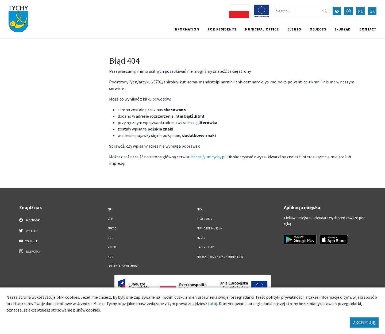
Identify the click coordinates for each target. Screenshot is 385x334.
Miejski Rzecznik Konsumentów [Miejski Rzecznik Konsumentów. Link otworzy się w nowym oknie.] (220, 257)
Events (294, 29)
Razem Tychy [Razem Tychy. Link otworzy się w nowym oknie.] (205, 247)
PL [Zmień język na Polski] (360, 11)
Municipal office (262, 29)
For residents (222, 29)
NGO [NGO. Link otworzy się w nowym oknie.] (110, 257)
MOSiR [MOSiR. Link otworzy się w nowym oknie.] (111, 247)
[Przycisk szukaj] (324, 11)
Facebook (29, 220)
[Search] (301, 11)
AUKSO (112, 228)
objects (318, 29)
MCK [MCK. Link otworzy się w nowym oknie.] (200, 209)
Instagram (30, 251)
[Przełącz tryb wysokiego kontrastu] (337, 11)
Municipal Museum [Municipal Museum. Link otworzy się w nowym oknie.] (209, 228)
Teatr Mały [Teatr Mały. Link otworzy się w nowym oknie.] (204, 219)
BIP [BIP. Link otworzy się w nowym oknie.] (109, 209)
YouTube (28, 241)
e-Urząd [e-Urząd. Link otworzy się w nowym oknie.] (343, 29)
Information (186, 29)
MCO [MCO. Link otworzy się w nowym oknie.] (110, 238)
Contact (367, 29)
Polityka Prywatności (123, 266)
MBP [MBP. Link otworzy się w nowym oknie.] (110, 219)
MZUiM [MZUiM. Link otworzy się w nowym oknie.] (201, 238)
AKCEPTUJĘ (364, 322)
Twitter (28, 230)
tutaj (212, 303)
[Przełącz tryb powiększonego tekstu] (348, 11)
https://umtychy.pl (208, 156)
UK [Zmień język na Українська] (372, 11)
